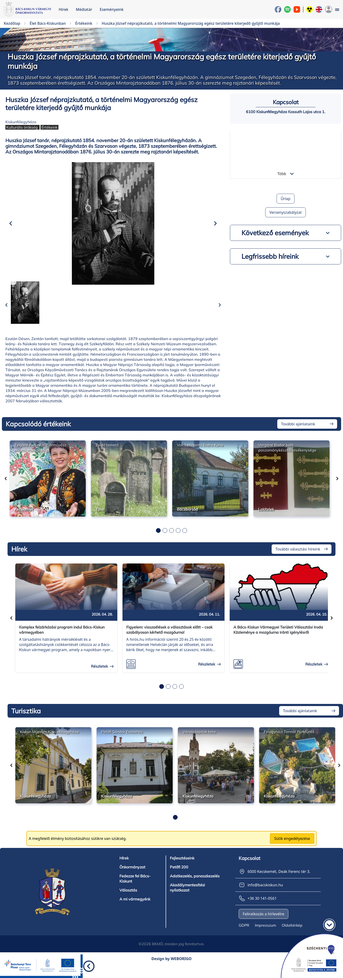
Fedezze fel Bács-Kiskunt (135, 886)
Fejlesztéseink (182, 865)
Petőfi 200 (179, 874)
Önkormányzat (132, 874)
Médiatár (84, 9)
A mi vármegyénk (134, 906)
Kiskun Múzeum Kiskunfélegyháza (49, 739)
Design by (171, 966)
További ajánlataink (298, 431)
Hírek (63, 9)
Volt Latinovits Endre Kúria (200, 452)
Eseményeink (111, 9)
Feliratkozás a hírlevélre (263, 921)
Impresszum (265, 932)
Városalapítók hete (199, 739)
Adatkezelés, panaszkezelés (195, 883)
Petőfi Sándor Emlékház (122, 739)
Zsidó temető (107, 452)
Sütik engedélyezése (292, 845)
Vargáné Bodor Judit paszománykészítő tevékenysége (287, 455)
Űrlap (285, 198)
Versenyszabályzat (285, 212)
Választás (128, 897)
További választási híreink (297, 556)
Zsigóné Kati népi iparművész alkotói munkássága (40, 455)
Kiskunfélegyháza (20, 121)
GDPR (244, 932)
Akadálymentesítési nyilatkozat (187, 895)
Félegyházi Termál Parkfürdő (289, 739)
